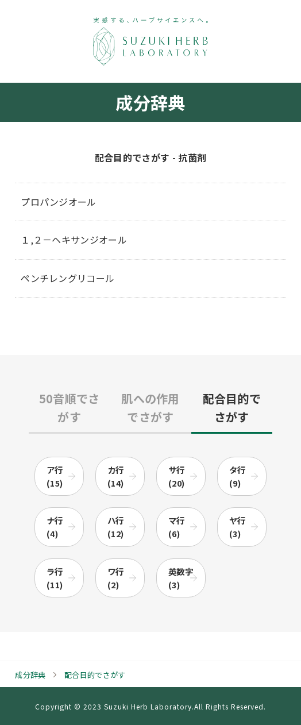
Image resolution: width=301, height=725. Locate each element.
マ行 (176, 526)
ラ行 (55, 578)
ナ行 (55, 526)
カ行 (115, 476)
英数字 (180, 578)
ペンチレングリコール (67, 278)
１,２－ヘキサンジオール (74, 239)
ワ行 (115, 578)
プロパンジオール (59, 202)
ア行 (55, 476)
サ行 (176, 476)
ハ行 (115, 526)
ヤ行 (237, 526)
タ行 (237, 476)
